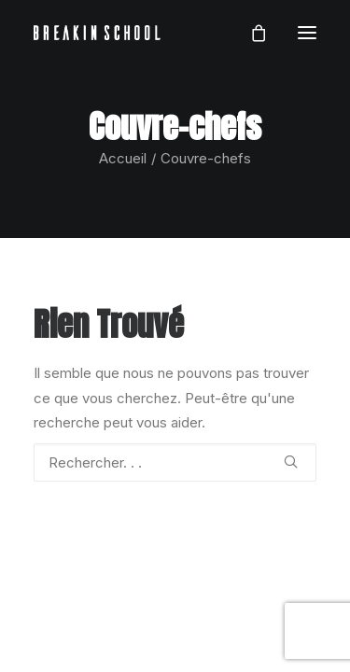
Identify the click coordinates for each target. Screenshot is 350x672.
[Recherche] (175, 462)
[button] (307, 32)
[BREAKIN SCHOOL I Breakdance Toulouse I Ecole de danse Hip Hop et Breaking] (97, 32)
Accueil (123, 158)
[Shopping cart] (250, 32)
